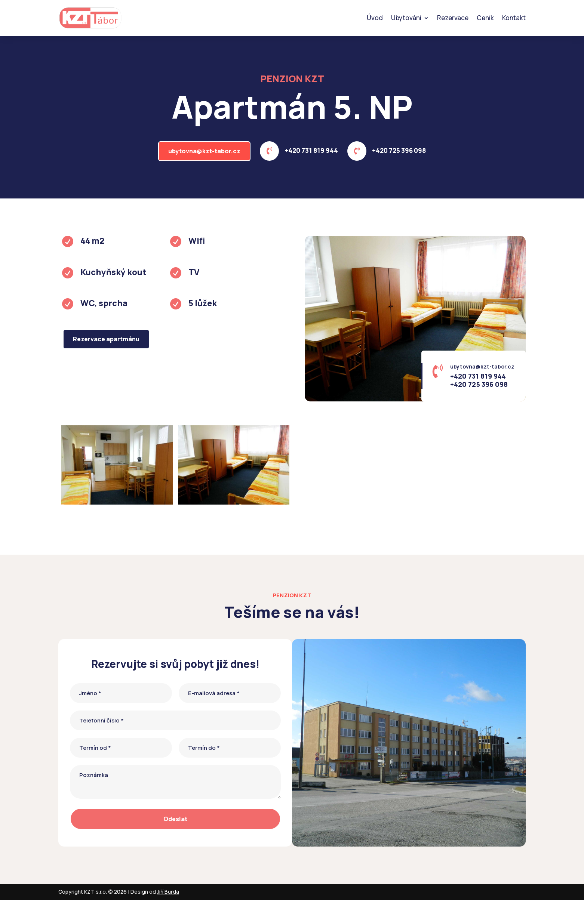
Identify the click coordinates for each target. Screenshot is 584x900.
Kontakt (514, 17)
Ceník (485, 17)
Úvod (375, 17)
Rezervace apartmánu (106, 339)
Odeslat (175, 819)
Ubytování (406, 17)
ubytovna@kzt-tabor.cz (204, 151)
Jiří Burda (168, 891)
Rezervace (452, 17)
